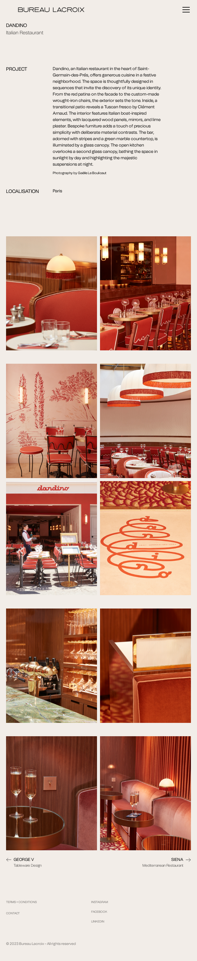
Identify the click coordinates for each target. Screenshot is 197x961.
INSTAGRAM (99, 902)
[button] (185, 9)
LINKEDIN (97, 921)
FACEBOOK (99, 912)
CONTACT (13, 913)
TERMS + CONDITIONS (21, 902)
